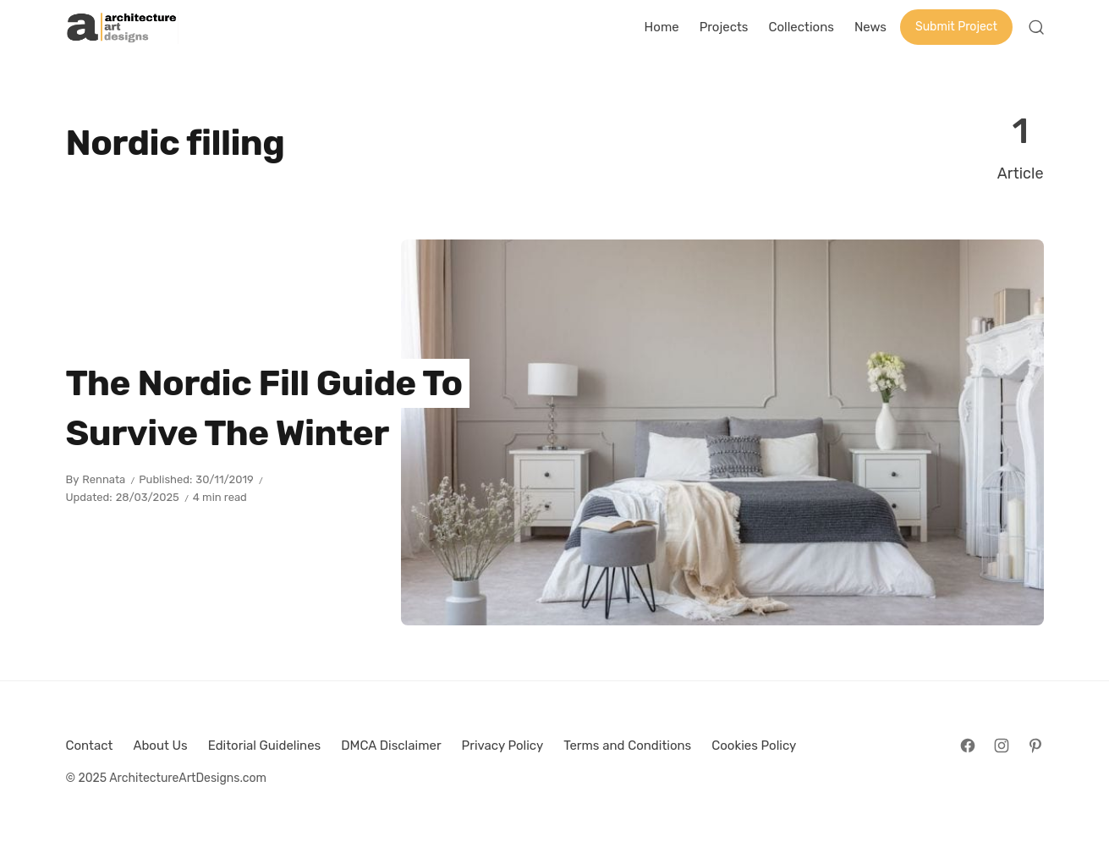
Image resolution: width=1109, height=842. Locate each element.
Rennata (103, 479)
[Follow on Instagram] (1001, 745)
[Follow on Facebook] (968, 745)
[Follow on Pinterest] (1035, 745)
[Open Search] (1036, 27)
